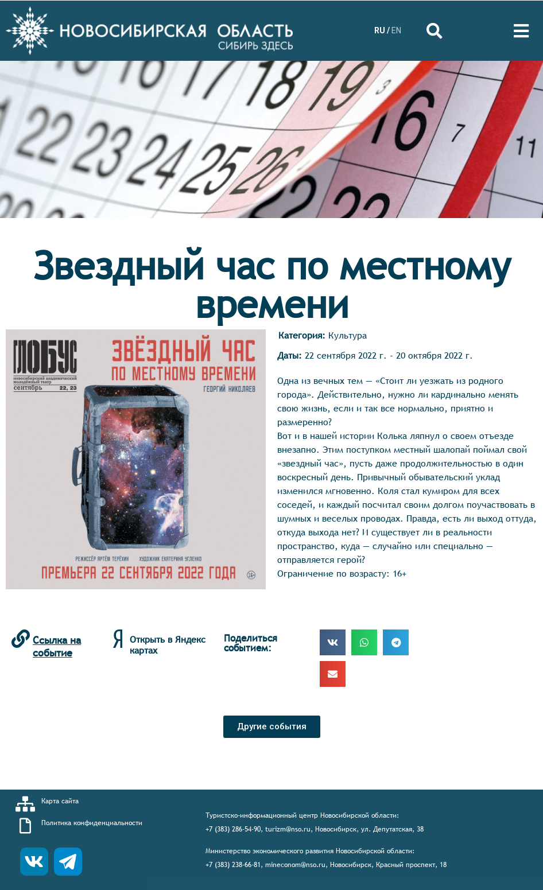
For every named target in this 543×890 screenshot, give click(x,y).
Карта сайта (60, 801)
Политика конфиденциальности (91, 823)
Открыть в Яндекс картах (167, 644)
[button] (271, 727)
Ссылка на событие (57, 646)
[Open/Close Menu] (521, 31)
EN (396, 30)
